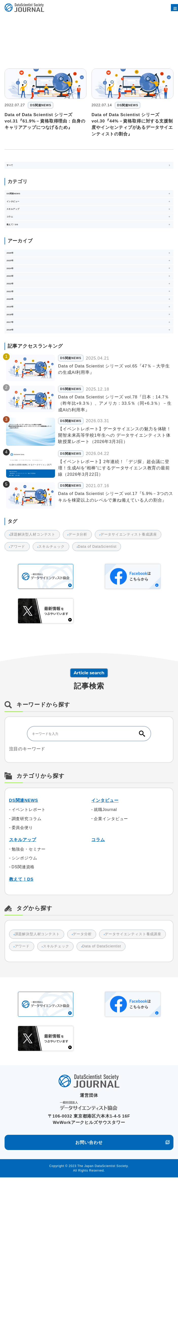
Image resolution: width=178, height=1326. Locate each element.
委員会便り (22, 964)
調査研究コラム (27, 955)
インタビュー (104, 936)
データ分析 (79, 671)
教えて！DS (21, 1015)
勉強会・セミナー (29, 985)
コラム (98, 976)
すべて (16, 169)
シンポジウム (24, 994)
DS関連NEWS (23, 936)
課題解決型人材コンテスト (33, 671)
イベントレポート (29, 946)
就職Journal (105, 946)
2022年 (38, 22)
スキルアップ (22, 976)
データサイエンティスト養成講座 (131, 671)
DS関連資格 (23, 1003)
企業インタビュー (111, 955)
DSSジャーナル (16, 22)
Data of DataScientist (99, 683)
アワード (17, 683)
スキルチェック (53, 683)
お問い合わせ (88, 1291)
